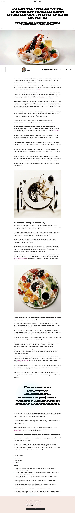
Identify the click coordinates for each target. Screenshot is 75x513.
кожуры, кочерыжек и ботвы (20, 258)
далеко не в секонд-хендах (45, 97)
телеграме (38, 89)
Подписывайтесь (18, 430)
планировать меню (31, 233)
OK (35, 509)
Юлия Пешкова (28, 70)
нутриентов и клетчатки (22, 360)
